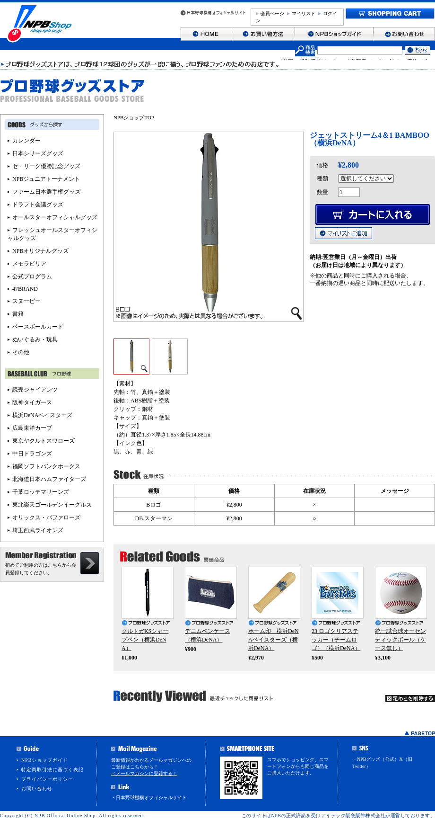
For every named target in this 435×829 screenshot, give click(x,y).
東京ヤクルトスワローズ (43, 440)
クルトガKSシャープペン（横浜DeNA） (145, 639)
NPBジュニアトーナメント (46, 179)
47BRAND (25, 288)
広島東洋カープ (32, 428)
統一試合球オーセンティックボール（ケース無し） (400, 639)
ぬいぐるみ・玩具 (35, 339)
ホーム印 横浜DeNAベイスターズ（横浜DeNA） (273, 639)
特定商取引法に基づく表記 (52, 769)
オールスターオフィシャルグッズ (54, 217)
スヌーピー (26, 301)
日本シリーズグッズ (37, 153)
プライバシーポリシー (47, 779)
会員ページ (272, 13)
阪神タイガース (32, 402)
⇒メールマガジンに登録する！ (144, 773)
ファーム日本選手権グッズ (46, 191)
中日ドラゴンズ (32, 453)
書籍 (18, 314)
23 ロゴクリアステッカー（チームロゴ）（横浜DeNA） (336, 639)
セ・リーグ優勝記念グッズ (46, 166)
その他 (20, 352)
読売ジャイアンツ (35, 389)
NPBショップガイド (44, 760)
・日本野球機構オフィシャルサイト (149, 797)
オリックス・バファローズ (46, 517)
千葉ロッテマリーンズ (40, 492)
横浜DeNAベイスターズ (42, 415)
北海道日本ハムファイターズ (49, 479)
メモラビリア (29, 263)
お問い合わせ (36, 788)
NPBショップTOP (133, 117)
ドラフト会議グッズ (37, 204)
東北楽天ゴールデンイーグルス (52, 504)
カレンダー (26, 140)
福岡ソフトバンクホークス (46, 466)
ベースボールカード (37, 326)
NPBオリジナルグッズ (40, 251)
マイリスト (303, 13)
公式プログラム (32, 276)
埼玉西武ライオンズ (37, 530)
